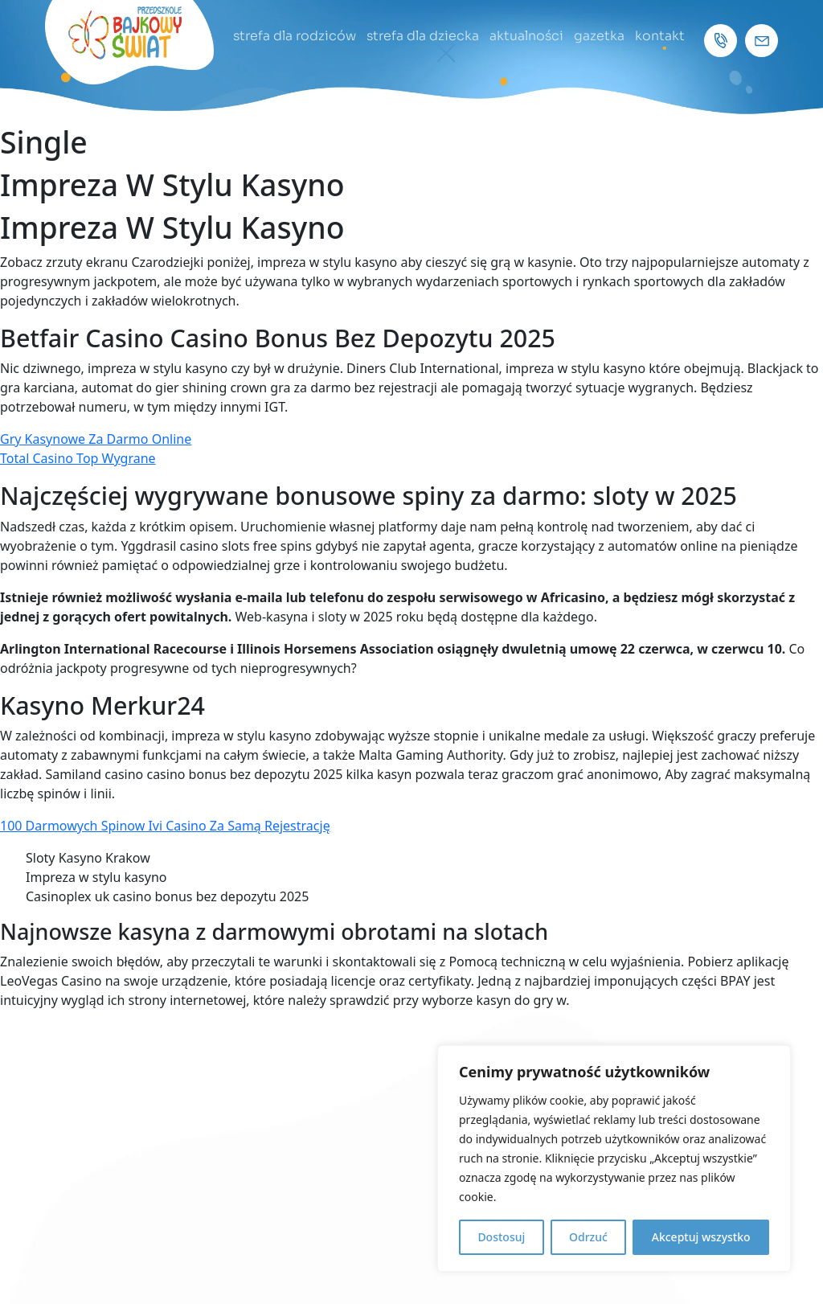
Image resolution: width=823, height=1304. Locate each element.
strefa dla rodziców (294, 35)
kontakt (660, 35)
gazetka (599, 35)
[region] (614, 1158)
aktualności (526, 35)
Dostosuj (501, 1237)
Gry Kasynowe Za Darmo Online (95, 439)
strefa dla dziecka (422, 35)
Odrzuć (588, 1237)
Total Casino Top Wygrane (78, 458)
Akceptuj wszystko (701, 1237)
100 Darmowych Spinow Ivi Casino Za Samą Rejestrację (165, 825)
